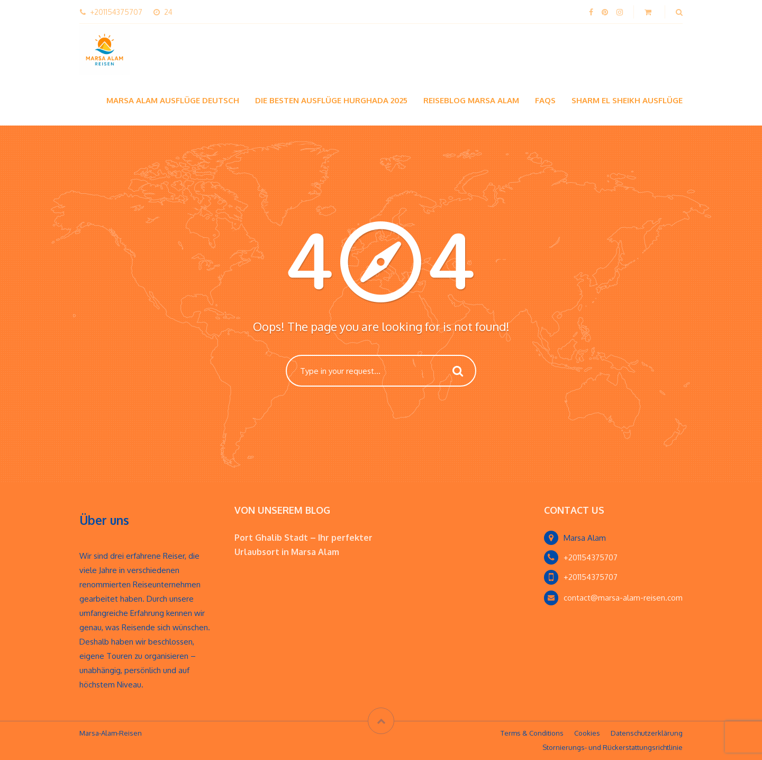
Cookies (587, 733)
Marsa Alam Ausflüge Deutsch (172, 100)
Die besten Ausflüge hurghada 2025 (331, 100)
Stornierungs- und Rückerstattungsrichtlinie (612, 747)
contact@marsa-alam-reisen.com (623, 598)
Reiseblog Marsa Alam (471, 100)
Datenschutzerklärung (647, 733)
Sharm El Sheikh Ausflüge (627, 100)
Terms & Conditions (532, 733)
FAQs (545, 100)
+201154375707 (591, 557)
